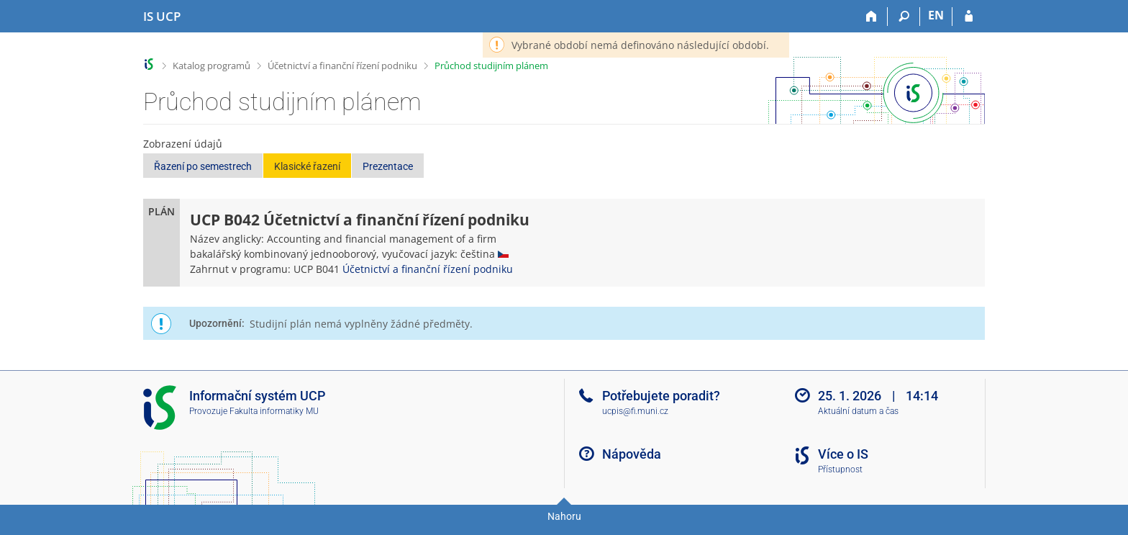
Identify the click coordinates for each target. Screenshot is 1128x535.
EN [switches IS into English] (936, 15)
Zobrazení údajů (182, 143)
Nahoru (564, 516)
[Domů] (871, 16)
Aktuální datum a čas (858, 411)
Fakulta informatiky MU (274, 411)
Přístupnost (840, 469)
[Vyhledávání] (904, 16)
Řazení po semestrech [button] (203, 166)
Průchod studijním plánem (491, 65)
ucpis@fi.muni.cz (635, 411)
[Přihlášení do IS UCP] (968, 16)
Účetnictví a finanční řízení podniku (342, 65)
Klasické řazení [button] (307, 166)
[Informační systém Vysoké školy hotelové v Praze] (162, 16)
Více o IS (843, 454)
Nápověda (631, 454)
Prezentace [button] (388, 166)
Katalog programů (211, 65)
